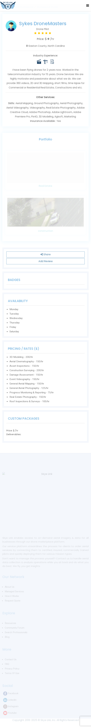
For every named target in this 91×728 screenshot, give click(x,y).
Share (46, 254)
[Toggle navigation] (87, 5)
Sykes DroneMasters (42, 23)
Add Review (45, 261)
